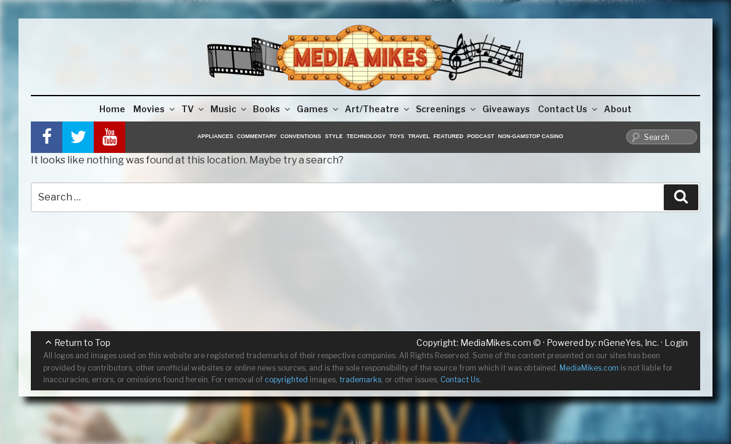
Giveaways (506, 109)
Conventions (301, 136)
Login (676, 342)
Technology (366, 136)
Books (272, 109)
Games (318, 109)
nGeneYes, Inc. (628, 342)
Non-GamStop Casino (530, 136)
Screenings (446, 109)
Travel (419, 136)
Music (229, 109)
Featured (448, 136)
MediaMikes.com (495, 342)
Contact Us (568, 109)
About (618, 109)
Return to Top (82, 342)
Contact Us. (460, 379)
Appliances (215, 136)
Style (334, 136)
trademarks (360, 379)
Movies (154, 109)
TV (193, 109)
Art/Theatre (378, 109)
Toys (396, 136)
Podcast (480, 136)
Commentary (257, 136)
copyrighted (286, 379)
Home (112, 109)
